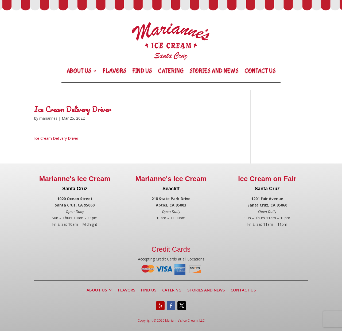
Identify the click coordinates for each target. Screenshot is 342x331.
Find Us (142, 70)
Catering (171, 70)
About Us (79, 70)
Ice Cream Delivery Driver (56, 138)
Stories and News (214, 70)
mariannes (48, 118)
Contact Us (260, 70)
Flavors (114, 70)
